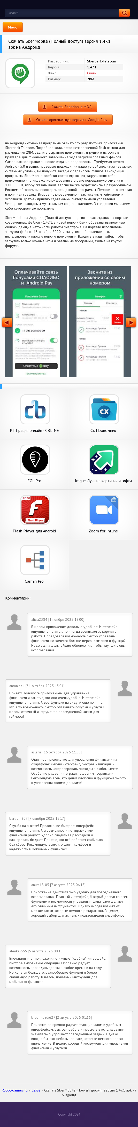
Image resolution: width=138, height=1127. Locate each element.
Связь (91, 73)
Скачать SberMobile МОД (71, 106)
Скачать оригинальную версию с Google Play (71, 119)
